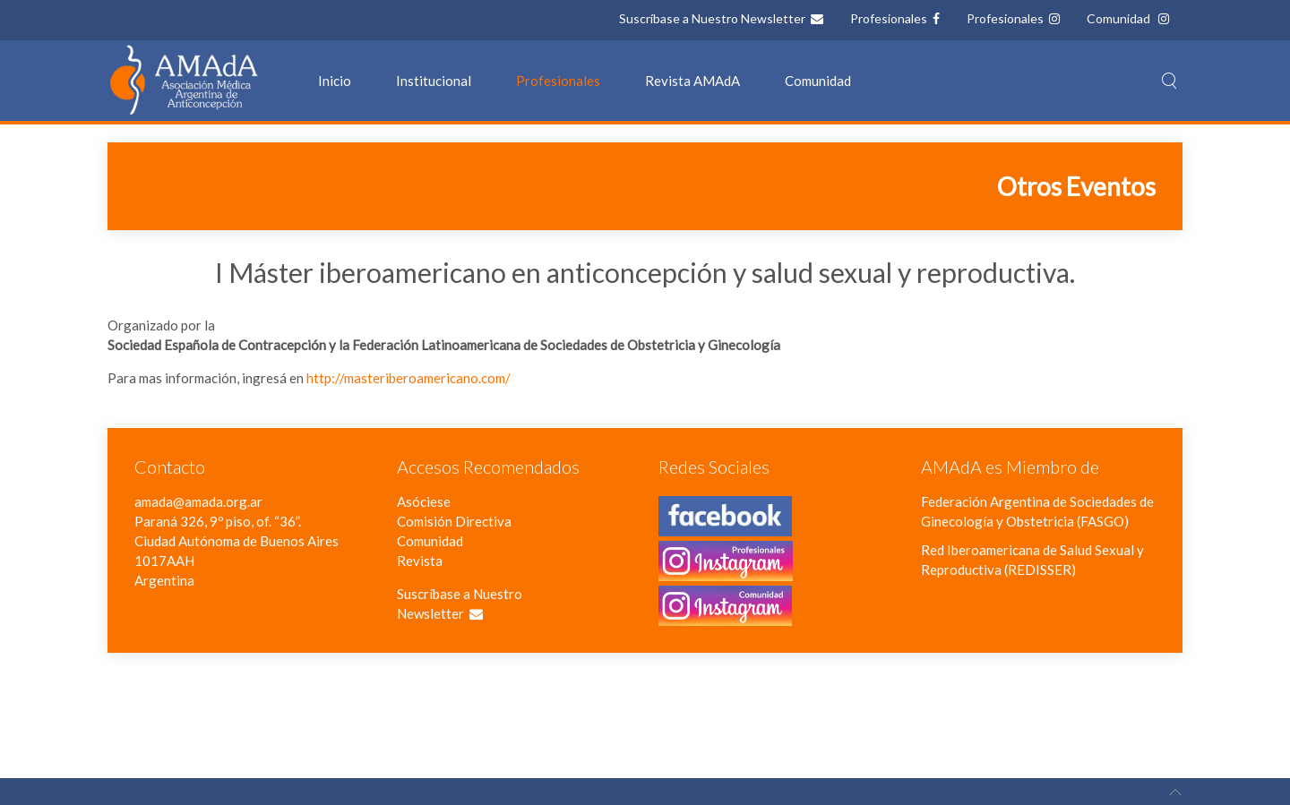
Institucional (433, 81)
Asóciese (424, 501)
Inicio (334, 81)
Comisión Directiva (454, 521)
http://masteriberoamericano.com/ (408, 378)
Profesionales (890, 18)
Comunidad (1120, 18)
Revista (420, 560)
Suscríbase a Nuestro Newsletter (713, 18)
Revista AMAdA (692, 81)
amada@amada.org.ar (198, 501)
